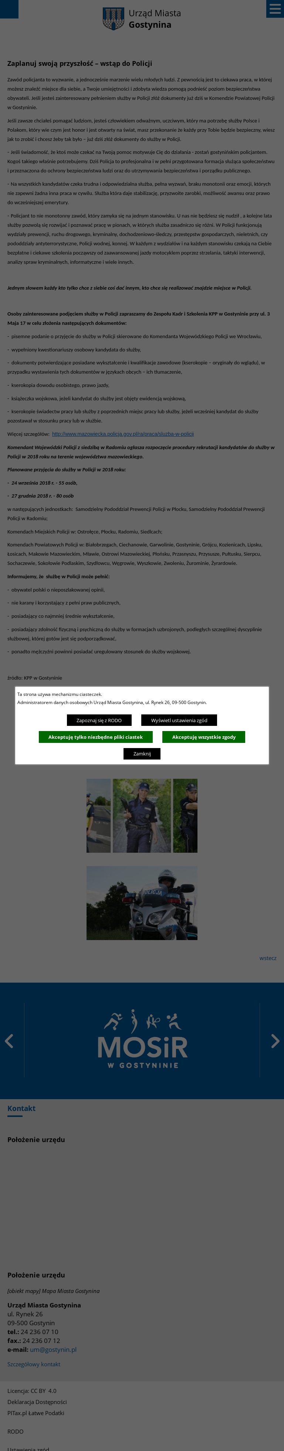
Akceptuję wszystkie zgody (204, 737)
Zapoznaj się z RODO (99, 720)
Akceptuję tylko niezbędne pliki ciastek (95, 737)
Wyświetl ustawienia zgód (179, 720)
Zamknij (142, 753)
